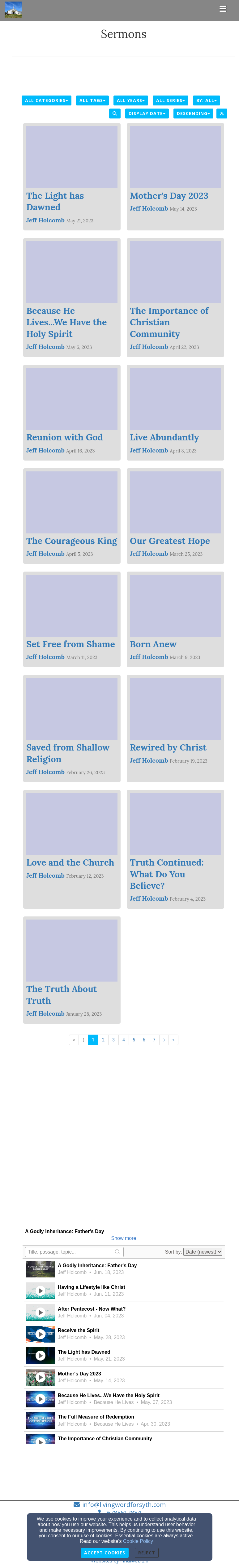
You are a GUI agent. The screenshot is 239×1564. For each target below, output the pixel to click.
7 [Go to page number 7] (154, 1039)
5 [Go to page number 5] (134, 1039)
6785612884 (124, 1512)
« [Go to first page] (74, 1039)
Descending (193, 113)
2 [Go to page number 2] (103, 1039)
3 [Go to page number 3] (113, 1039)
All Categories (46, 100)
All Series (170, 100)
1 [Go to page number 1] (93, 1039)
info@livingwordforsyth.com (124, 1504)
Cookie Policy (138, 1541)
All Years (131, 100)
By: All (206, 100)
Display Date (147, 113)
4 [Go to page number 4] (123, 1039)
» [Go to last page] (174, 1039)
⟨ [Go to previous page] (83, 1039)
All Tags (92, 100)
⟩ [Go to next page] (164, 1039)
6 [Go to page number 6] (144, 1039)
